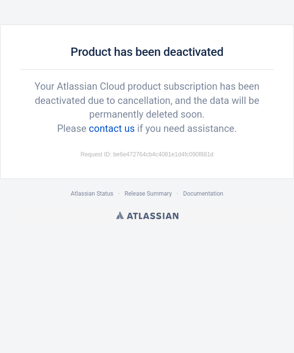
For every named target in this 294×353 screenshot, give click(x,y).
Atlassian (147, 215)
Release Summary (148, 193)
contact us (112, 128)
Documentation (203, 193)
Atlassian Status (92, 193)
